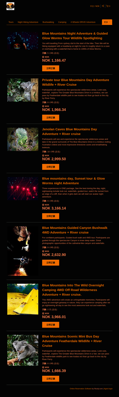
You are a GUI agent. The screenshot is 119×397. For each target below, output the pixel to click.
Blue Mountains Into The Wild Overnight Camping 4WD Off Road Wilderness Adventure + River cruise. (73, 289)
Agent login (108, 389)
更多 (107, 22)
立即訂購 (50, 68)
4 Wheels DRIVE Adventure (83, 22)
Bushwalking (48, 22)
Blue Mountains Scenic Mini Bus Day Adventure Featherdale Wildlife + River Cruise (72, 341)
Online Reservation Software (81, 389)
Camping (62, 22)
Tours (11, 22)
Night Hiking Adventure (28, 22)
